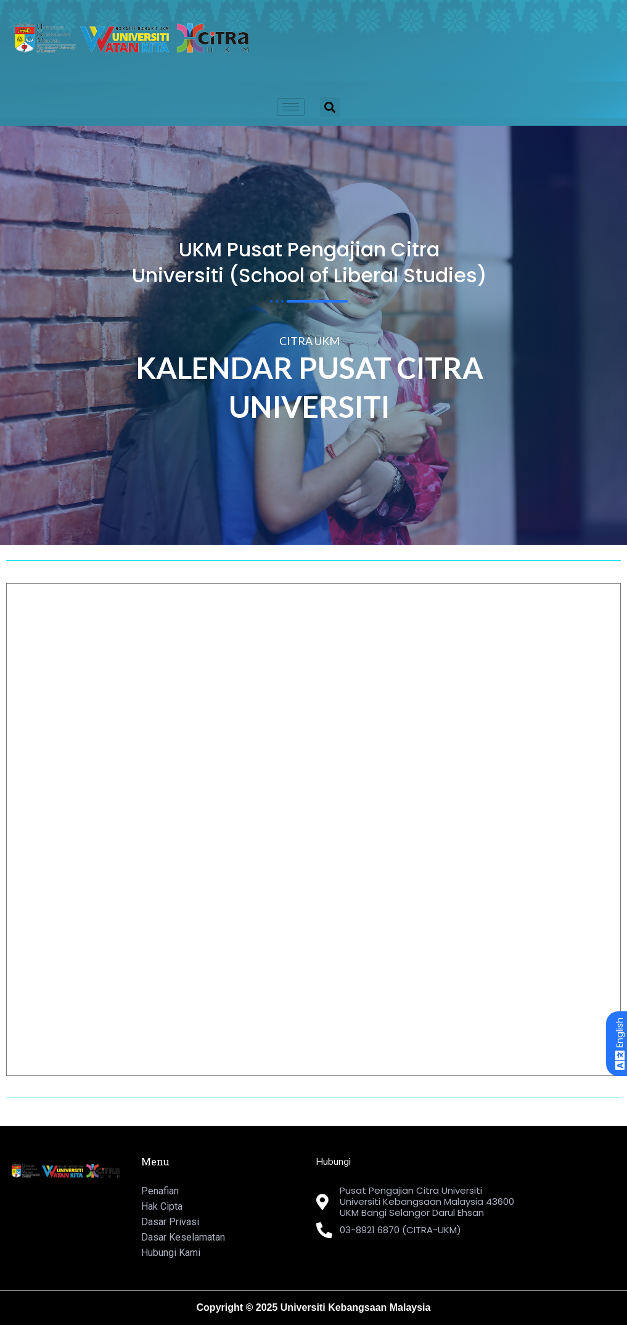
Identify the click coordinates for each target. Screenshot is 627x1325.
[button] (330, 107)
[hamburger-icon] (291, 107)
